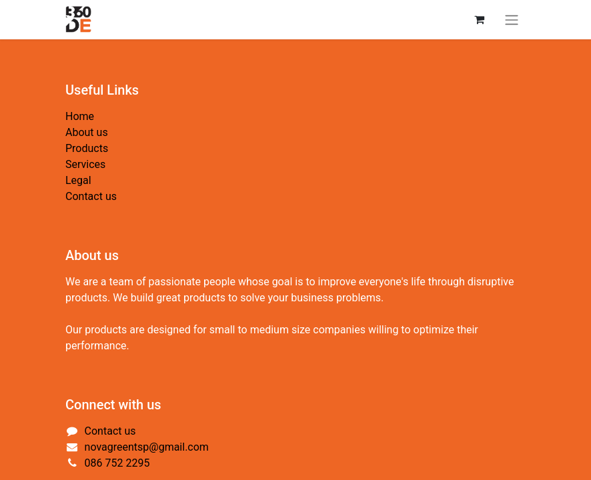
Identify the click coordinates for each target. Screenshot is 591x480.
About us (86, 132)
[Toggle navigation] (512, 19)
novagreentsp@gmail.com (147, 447)
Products (86, 148)
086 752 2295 (117, 463)
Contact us (91, 196)
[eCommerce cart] (479, 19)
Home (79, 116)
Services (85, 164)
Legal (78, 180)
